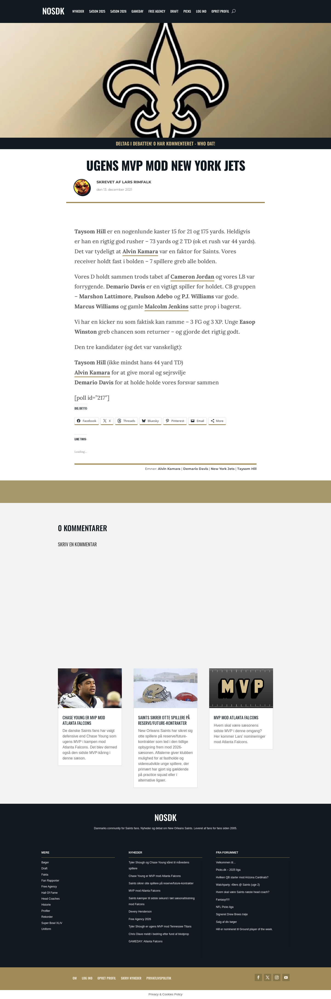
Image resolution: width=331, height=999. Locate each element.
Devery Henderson (140, 911)
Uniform (46, 929)
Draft (174, 11)
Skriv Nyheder (131, 978)
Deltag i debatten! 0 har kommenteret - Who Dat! (165, 143)
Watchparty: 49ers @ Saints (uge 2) (238, 884)
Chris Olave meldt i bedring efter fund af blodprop (159, 934)
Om (75, 978)
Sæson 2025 (97, 11)
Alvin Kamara (140, 251)
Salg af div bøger (226, 922)
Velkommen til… (226, 862)
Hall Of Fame (49, 892)
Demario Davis (195, 469)
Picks (187, 11)
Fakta (44, 874)
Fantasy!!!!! (223, 899)
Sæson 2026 (118, 11)
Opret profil (220, 11)
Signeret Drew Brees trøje (232, 914)
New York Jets (222, 469)
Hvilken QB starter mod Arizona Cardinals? (242, 877)
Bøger (45, 862)
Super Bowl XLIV (51, 923)
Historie (46, 904)
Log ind (201, 11)
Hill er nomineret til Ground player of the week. (244, 929)
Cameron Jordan (192, 276)
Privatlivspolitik (158, 978)
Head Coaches (50, 898)
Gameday (137, 11)
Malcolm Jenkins (166, 306)
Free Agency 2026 (140, 919)
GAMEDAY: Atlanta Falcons (146, 941)
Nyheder (78, 11)
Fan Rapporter (50, 880)
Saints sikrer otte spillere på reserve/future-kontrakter (164, 720)
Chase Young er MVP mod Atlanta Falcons (84, 720)
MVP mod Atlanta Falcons (236, 717)
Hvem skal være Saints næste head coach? (242, 892)
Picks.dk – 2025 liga (228, 869)
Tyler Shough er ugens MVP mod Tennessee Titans (160, 926)
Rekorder (47, 916)
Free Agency (156, 11)
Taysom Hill (247, 469)
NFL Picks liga (225, 907)
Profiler (45, 910)
